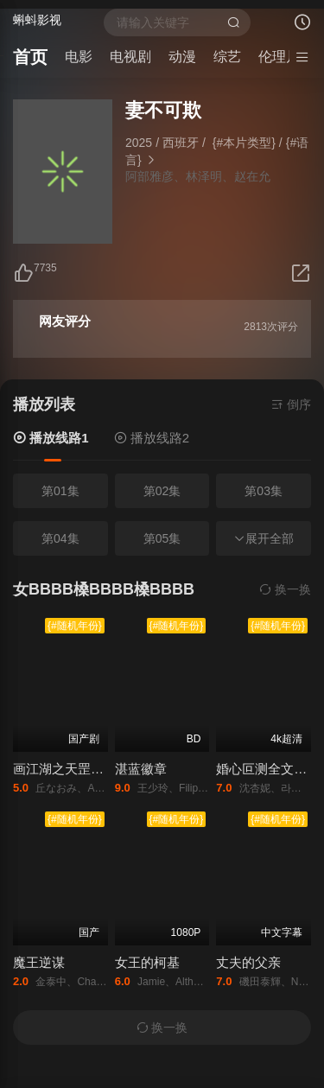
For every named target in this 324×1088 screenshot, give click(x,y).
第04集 (60, 538)
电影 (78, 56)
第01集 (60, 491)
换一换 (285, 589)
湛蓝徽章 (141, 768)
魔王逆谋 (39, 962)
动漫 (182, 56)
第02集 (162, 491)
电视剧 (130, 56)
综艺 (227, 56)
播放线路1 (52, 437)
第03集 (264, 491)
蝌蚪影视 (37, 20)
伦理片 (279, 56)
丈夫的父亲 (248, 962)
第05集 (162, 538)
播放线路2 (154, 437)
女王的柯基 (147, 962)
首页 (30, 57)
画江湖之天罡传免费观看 (84, 768)
